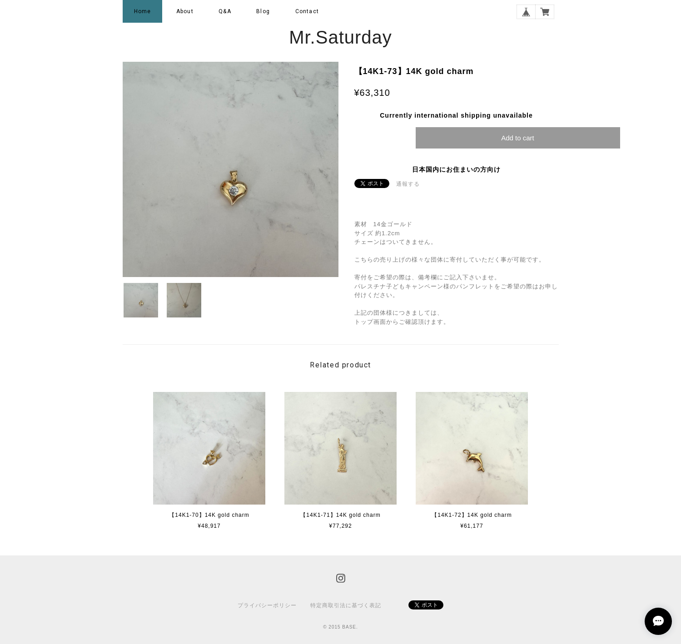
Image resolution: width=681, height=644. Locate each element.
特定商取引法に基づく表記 (345, 605)
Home (142, 11)
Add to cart (517, 138)
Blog (263, 11)
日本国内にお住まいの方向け (456, 169)
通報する (408, 184)
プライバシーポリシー (267, 605)
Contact (307, 11)
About (185, 11)
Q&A (225, 11)
